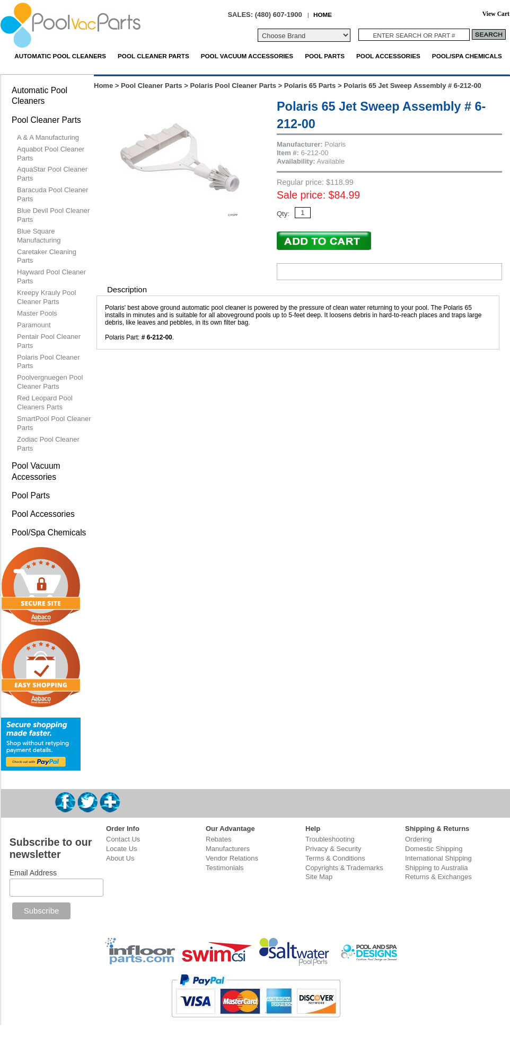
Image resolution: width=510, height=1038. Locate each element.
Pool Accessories (388, 55)
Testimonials (225, 868)
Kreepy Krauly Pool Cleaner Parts (46, 297)
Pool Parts (325, 55)
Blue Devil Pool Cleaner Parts (53, 215)
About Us (120, 858)
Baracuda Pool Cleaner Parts (52, 194)
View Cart (495, 14)
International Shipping (438, 858)
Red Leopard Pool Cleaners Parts (45, 402)
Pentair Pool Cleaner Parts (49, 341)
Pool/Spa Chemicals (467, 55)
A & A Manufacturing (48, 137)
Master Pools (37, 313)
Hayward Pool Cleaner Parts (51, 276)
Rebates (218, 839)
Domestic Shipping (433, 849)
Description (127, 289)
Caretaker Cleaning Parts (46, 256)
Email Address (33, 873)
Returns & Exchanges (438, 877)
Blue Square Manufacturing (38, 235)
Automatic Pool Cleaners (60, 55)
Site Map (318, 877)
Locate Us (121, 849)
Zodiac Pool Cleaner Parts (48, 443)
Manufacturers (228, 849)
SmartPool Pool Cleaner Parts (54, 423)
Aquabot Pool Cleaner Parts (50, 153)
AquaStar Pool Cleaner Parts (52, 173)
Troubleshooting (330, 839)
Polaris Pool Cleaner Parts (233, 86)
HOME (322, 14)
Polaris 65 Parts (310, 86)
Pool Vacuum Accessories (247, 55)
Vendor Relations (232, 858)
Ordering (418, 839)
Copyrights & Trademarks (344, 868)
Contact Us (123, 839)
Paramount (34, 325)
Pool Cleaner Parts (153, 55)
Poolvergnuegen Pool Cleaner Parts (50, 381)
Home (103, 86)
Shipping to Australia (436, 868)
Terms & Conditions (335, 858)
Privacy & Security (333, 849)
